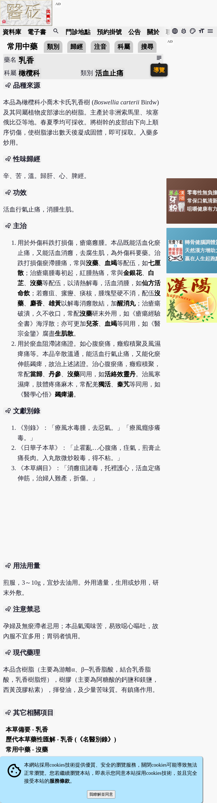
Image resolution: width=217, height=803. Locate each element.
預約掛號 (109, 31)
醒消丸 (126, 303)
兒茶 (92, 323)
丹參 (55, 374)
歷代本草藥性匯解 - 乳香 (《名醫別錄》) (61, 739)
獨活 (104, 384)
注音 (100, 46)
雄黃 (55, 303)
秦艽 (123, 384)
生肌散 (64, 333)
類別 (53, 46)
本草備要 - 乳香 (27, 729)
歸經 (76, 46)
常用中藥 (22, 46)
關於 (153, 31)
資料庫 (12, 31)
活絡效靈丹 (120, 374)
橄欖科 (29, 73)
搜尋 (147, 46)
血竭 (111, 263)
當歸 (36, 374)
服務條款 (59, 781)
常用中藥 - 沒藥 (27, 749)
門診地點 (78, 31)
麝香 (36, 303)
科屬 (124, 46)
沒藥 (92, 263)
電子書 (36, 31)
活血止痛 (109, 73)
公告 (134, 31)
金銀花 (132, 272)
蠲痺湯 (64, 394)
